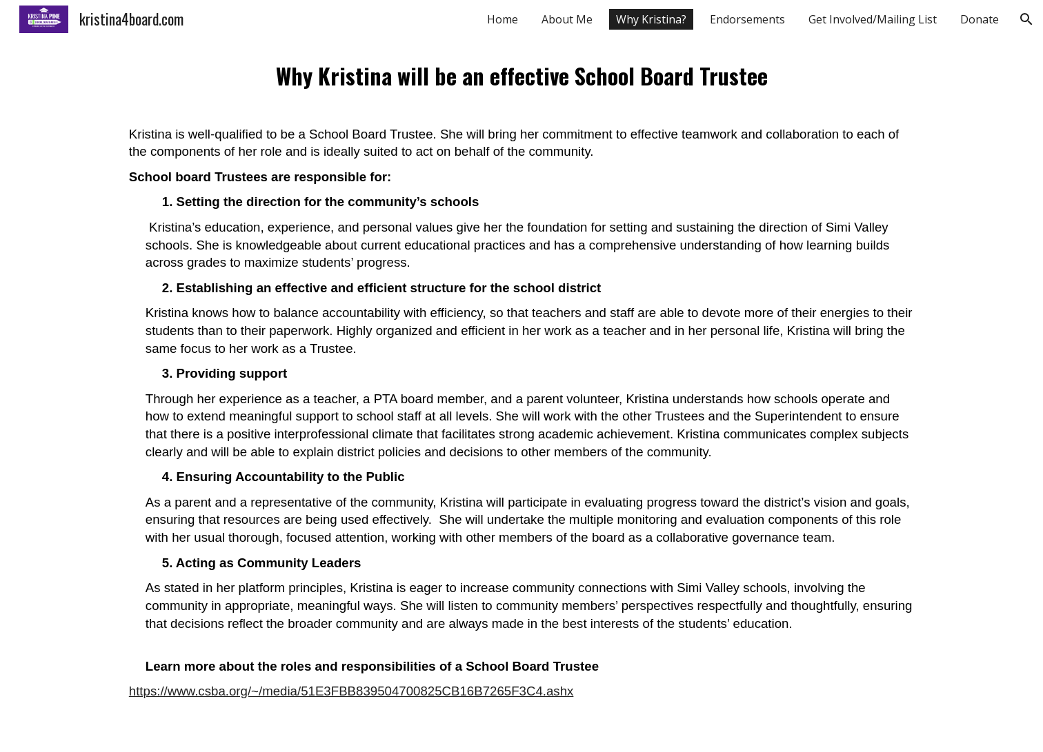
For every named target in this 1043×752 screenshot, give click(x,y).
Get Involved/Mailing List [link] (872, 19)
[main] (521, 395)
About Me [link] (567, 19)
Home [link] (502, 19)
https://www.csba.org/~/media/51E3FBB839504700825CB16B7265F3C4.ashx (351, 691)
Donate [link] (979, 19)
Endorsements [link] (747, 19)
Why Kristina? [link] (651, 19)
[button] (1026, 19)
